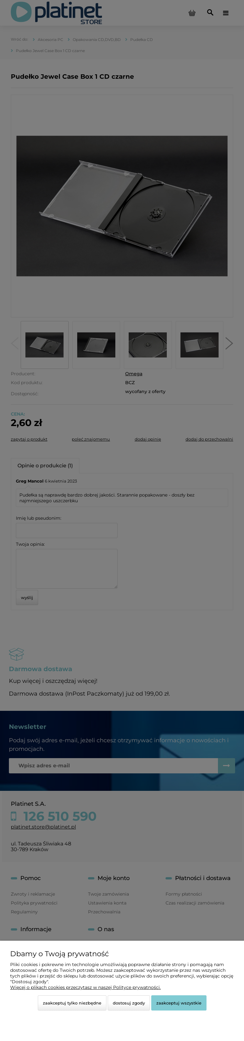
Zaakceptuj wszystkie (178, 1002)
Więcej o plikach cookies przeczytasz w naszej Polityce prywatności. (85, 987)
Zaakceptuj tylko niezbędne (72, 1002)
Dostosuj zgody (129, 1002)
